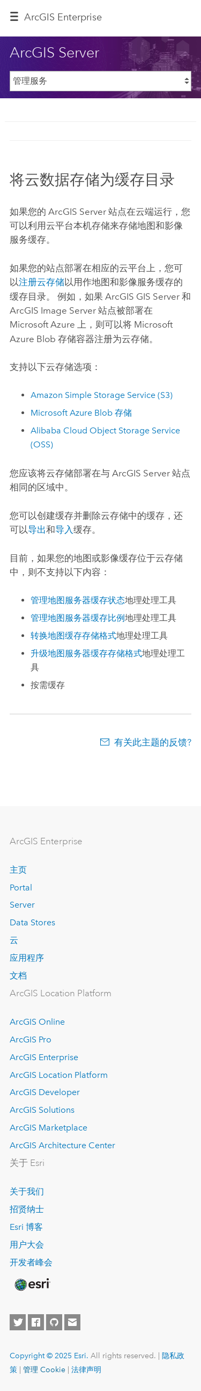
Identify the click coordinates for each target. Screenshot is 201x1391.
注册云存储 (41, 282)
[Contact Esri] (72, 1322)
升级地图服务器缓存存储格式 (86, 653)
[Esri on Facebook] (36, 1322)
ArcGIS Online (37, 1022)
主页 (18, 870)
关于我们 (27, 1191)
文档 (18, 975)
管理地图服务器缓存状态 (78, 600)
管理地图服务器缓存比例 (78, 618)
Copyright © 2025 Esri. (49, 1355)
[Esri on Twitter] (18, 1322)
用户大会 (27, 1245)
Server (22, 905)
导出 (37, 529)
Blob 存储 (81, 413)
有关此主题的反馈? (152, 742)
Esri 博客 (26, 1227)
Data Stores (32, 922)
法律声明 (86, 1369)
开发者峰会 (31, 1262)
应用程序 (27, 958)
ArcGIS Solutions (42, 1110)
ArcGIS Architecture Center (62, 1145)
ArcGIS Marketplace (48, 1127)
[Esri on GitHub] (54, 1322)
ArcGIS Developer (45, 1092)
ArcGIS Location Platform (59, 1075)
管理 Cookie (44, 1369)
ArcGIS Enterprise (63, 17)
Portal (21, 887)
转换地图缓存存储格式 (73, 636)
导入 (64, 529)
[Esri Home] (31, 1285)
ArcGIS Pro (30, 1039)
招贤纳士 (27, 1209)
